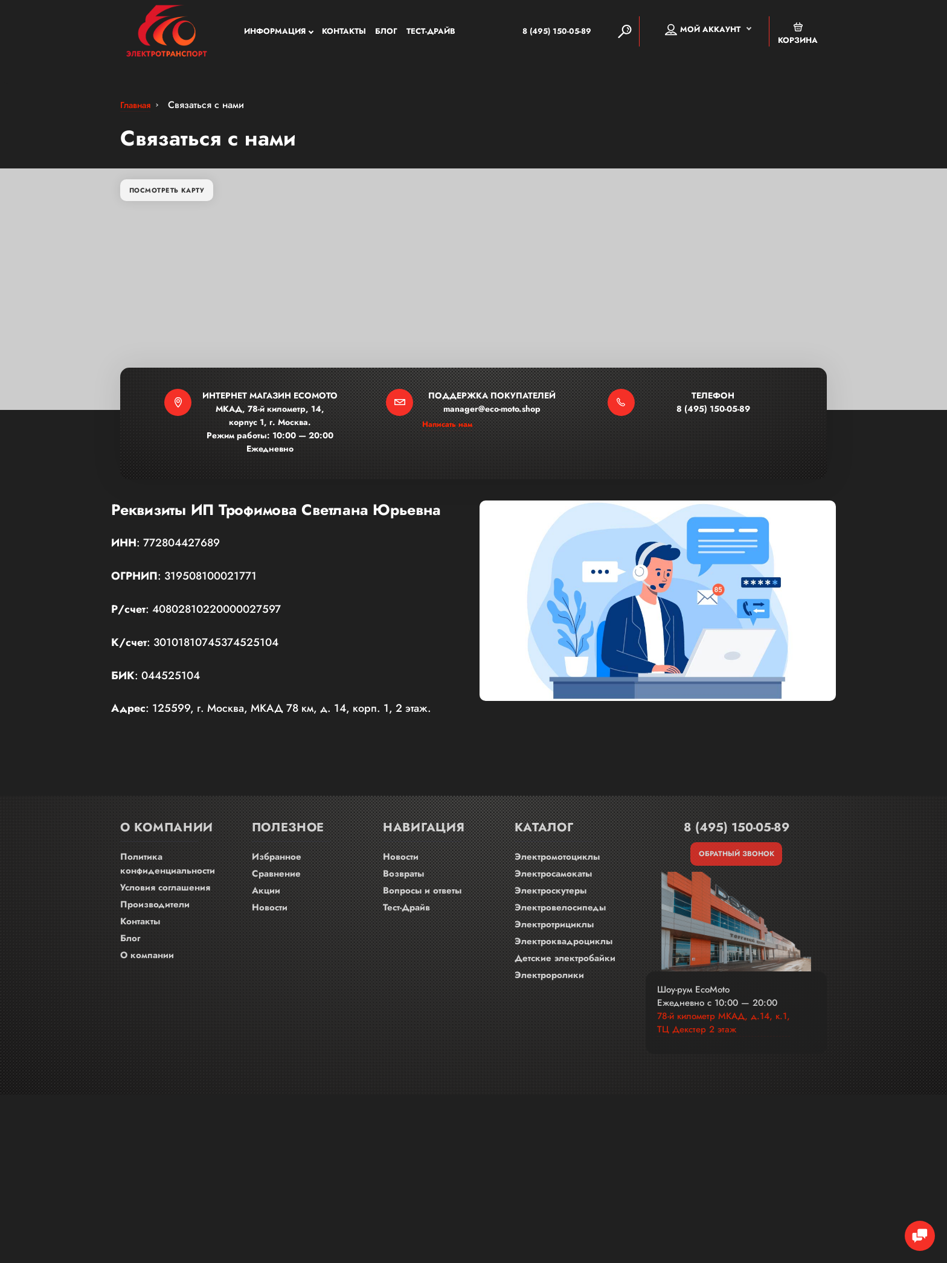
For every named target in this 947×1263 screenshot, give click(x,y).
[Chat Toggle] (914, 1230)
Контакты (344, 33)
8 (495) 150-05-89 (538, 33)
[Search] (624, 33)
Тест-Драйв (430, 33)
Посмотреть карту (172, 198)
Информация (275, 33)
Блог (386, 33)
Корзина (798, 34)
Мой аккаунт (702, 31)
